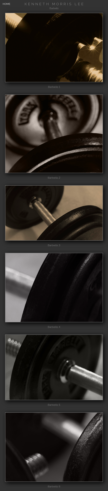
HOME (6, 3)
